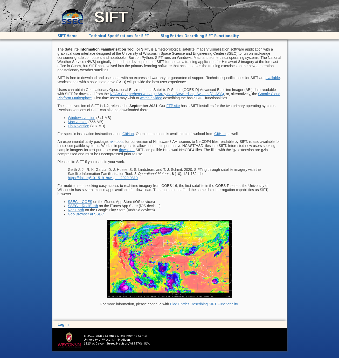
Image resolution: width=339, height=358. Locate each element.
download (127, 150)
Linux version (78, 126)
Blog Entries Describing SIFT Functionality (200, 35)
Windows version (81, 118)
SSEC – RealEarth (83, 206)
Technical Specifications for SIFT (119, 35)
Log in (63, 324)
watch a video (151, 98)
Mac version (77, 122)
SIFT (111, 17)
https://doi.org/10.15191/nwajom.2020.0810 (103, 178)
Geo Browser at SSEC (86, 214)
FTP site (173, 106)
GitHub (128, 134)
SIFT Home (68, 35)
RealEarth (76, 210)
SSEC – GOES (80, 202)
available (273, 78)
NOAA (167, 94)
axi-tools (116, 141)
